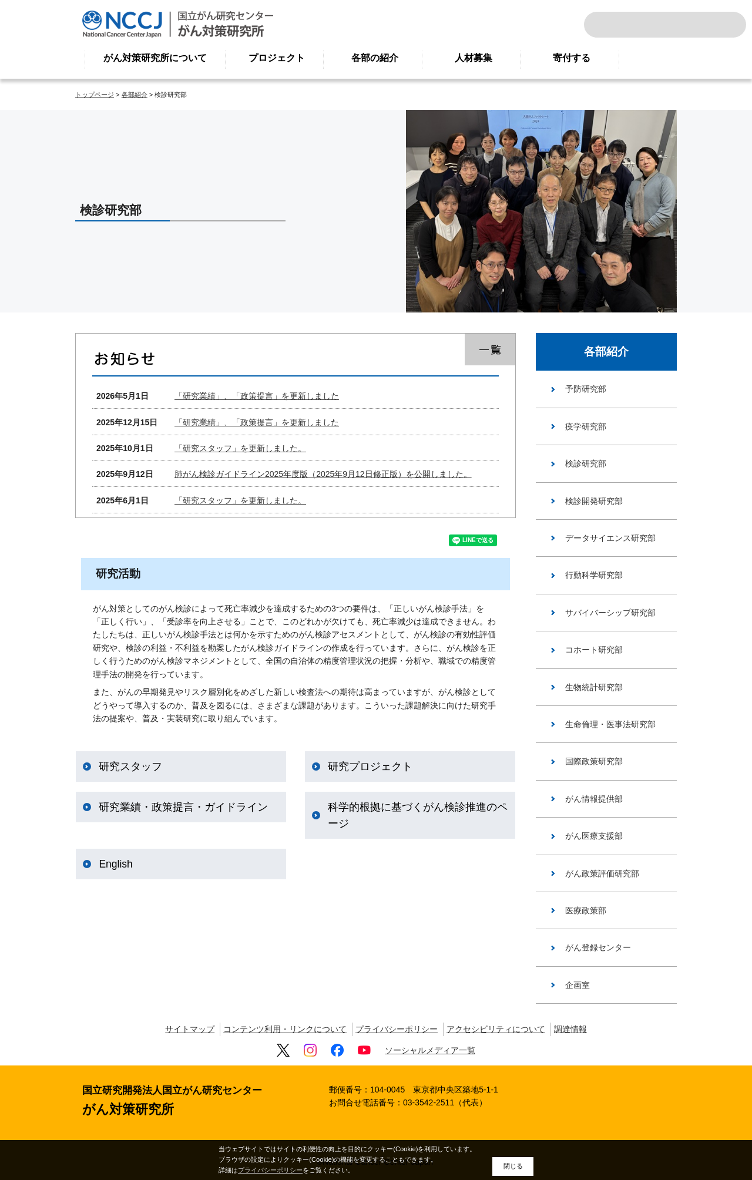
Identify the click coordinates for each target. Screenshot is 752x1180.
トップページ (94, 94)
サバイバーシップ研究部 (610, 612)
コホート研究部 (594, 649)
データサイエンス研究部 (610, 538)
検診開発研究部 (594, 501)
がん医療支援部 (594, 836)
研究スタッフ (130, 768)
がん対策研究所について (155, 58)
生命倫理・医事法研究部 (610, 724)
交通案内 (721, 25)
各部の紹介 (374, 58)
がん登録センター (598, 947)
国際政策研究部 (594, 761)
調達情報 (570, 1029)
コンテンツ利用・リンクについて (285, 1029)
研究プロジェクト (370, 768)
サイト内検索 (609, 25)
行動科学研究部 (594, 575)
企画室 (577, 985)
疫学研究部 (585, 426)
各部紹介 (134, 94)
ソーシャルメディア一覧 (430, 1050)
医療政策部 (585, 910)
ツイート (426, 541)
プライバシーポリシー (396, 1029)
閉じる (513, 1165)
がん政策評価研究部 (602, 873)
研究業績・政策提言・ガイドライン (183, 808)
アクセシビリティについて (495, 1029)
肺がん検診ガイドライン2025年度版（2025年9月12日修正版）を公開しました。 (323, 474)
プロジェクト (277, 58)
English (115, 865)
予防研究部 (585, 389)
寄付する (571, 58)
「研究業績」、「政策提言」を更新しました (256, 396)
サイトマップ (189, 1029)
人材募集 (473, 58)
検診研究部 (585, 463)
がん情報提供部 (594, 799)
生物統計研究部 (594, 687)
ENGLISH (696, 25)
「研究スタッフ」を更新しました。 (240, 448)
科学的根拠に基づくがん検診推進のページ (418, 816)
